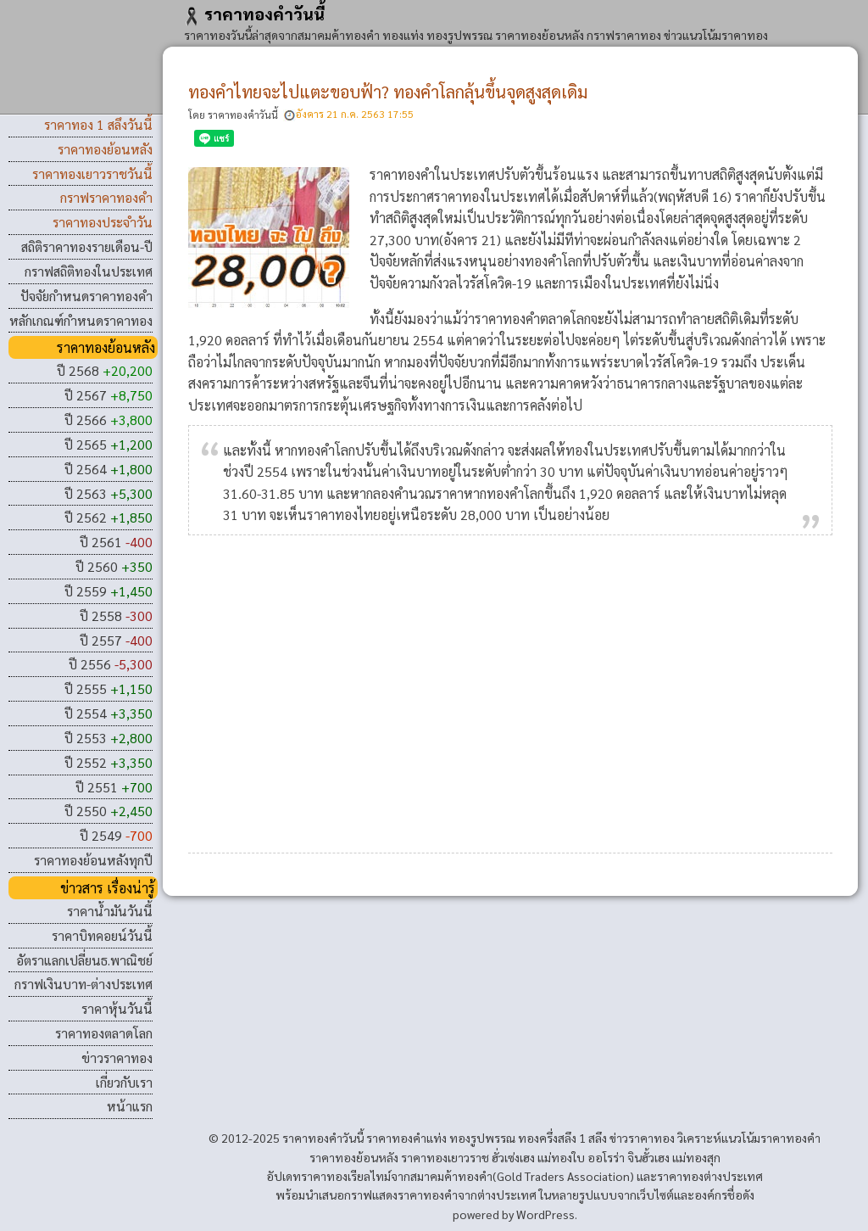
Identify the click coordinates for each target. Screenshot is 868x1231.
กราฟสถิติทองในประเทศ (89, 271)
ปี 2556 (111, 664)
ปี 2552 (108, 762)
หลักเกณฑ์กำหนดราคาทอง (81, 320)
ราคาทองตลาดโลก (104, 1033)
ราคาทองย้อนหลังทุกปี (93, 860)
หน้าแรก (130, 1106)
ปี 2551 (114, 787)
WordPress (545, 1214)
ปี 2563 (108, 493)
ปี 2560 (114, 566)
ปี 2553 (108, 738)
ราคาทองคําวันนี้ (254, 13)
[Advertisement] (510, 689)
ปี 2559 (108, 591)
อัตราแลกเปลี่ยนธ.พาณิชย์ (84, 960)
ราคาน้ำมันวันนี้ (110, 911)
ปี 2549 (116, 835)
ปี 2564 (108, 469)
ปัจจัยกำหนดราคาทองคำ (86, 296)
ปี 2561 (116, 542)
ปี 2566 (108, 419)
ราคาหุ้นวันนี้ (117, 1008)
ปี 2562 (108, 517)
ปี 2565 (108, 444)
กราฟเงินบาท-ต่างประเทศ (83, 984)
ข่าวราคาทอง (117, 1057)
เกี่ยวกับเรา (124, 1082)
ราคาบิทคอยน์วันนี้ (102, 935)
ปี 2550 (108, 811)
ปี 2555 (108, 688)
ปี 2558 (116, 615)
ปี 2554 (108, 713)
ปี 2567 (108, 395)
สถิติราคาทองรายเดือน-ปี (87, 246)
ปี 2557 (116, 640)
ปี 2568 (105, 370)
